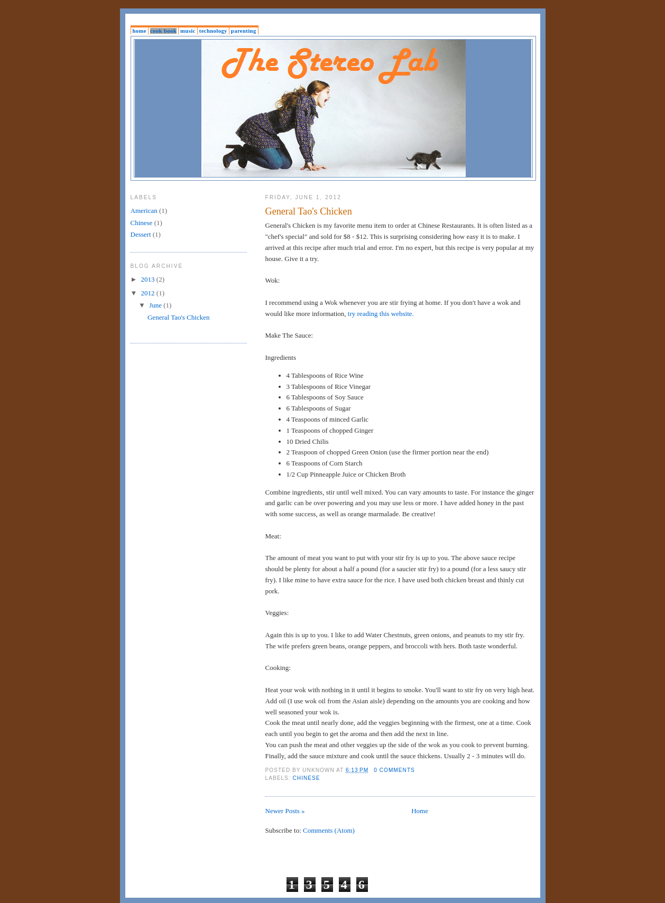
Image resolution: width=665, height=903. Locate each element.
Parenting (243, 31)
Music (188, 31)
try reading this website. (381, 314)
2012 (148, 293)
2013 (148, 279)
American (144, 211)
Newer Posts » (285, 811)
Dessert (141, 234)
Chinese (306, 778)
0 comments (394, 770)
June (156, 305)
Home (139, 31)
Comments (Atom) (329, 830)
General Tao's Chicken (308, 211)
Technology (213, 31)
